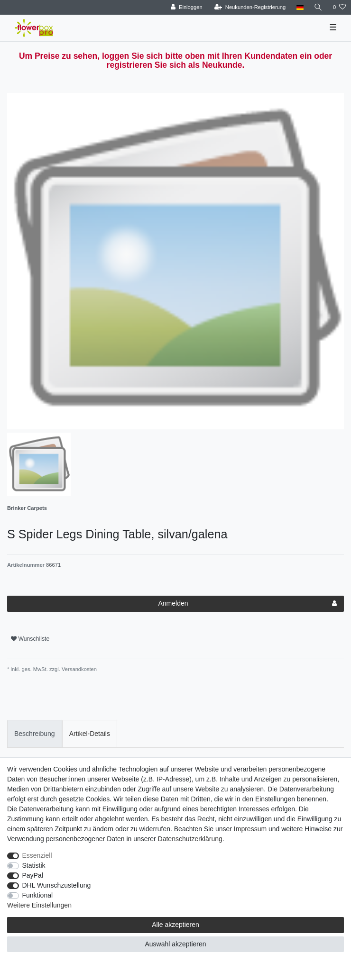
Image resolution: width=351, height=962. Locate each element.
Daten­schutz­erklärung (190, 839)
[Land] (299, 7)
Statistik (34, 865)
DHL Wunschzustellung (56, 885)
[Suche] (318, 7)
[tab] (34, 734)
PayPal (32, 875)
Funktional (37, 895)
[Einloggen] (187, 7)
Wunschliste (30, 638)
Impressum (250, 829)
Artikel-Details (89, 733)
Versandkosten (78, 669)
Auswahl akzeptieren (175, 944)
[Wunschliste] (339, 7)
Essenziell (37, 855)
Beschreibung (34, 733)
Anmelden (247, 603)
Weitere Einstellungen (39, 905)
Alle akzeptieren (175, 924)
